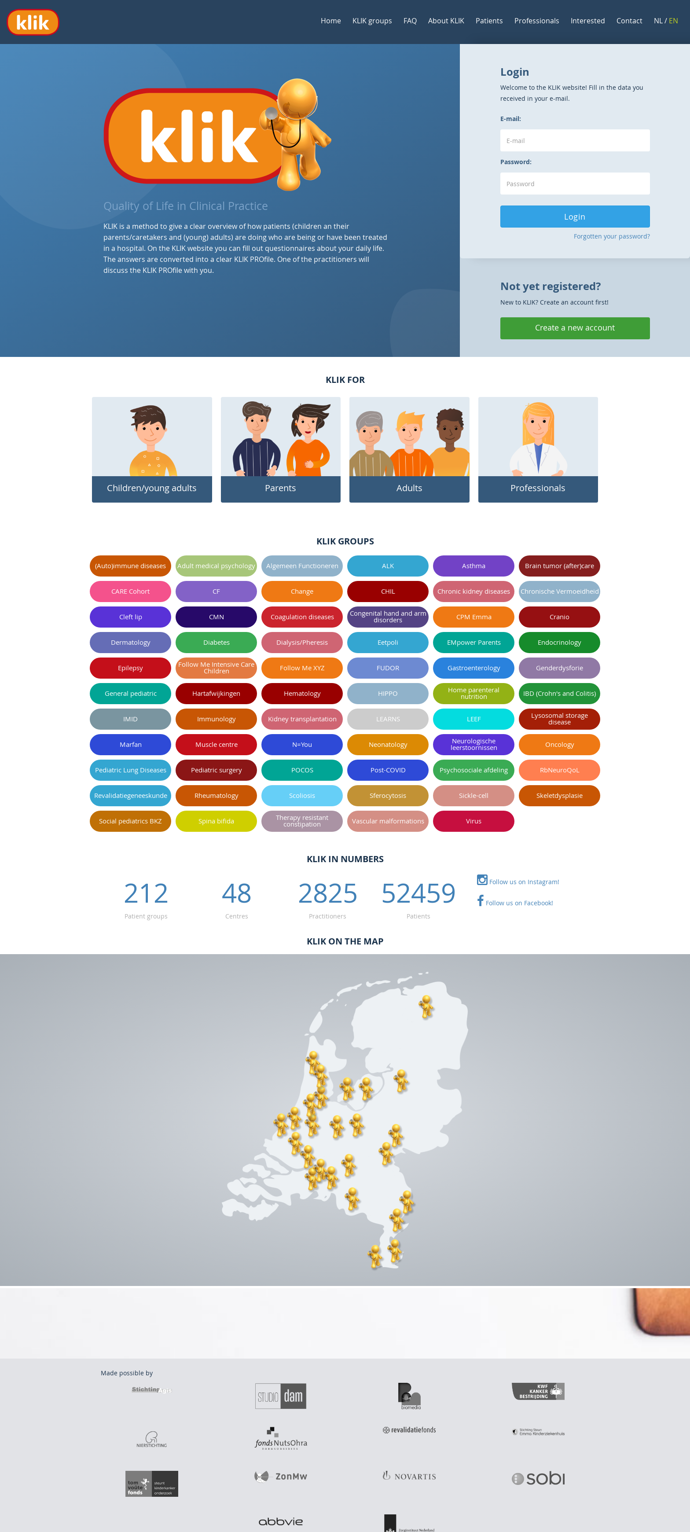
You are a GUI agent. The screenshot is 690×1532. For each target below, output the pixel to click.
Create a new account (575, 327)
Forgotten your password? (612, 236)
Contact (629, 21)
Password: (516, 162)
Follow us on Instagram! (518, 882)
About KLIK (446, 21)
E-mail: (510, 118)
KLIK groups (372, 21)
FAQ (410, 21)
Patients (489, 21)
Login (575, 216)
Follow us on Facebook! (515, 903)
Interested (588, 21)
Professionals (536, 21)
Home (331, 21)
